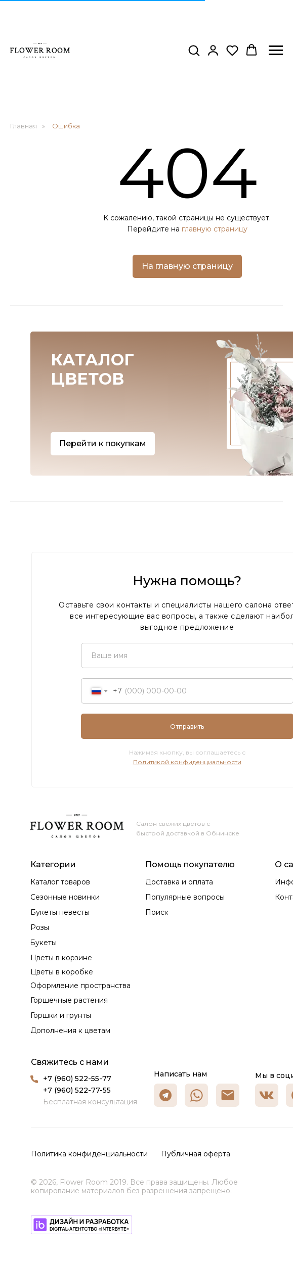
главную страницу (214, 228)
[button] (194, 50)
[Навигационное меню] (276, 50)
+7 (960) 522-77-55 (77, 1090)
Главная (23, 126)
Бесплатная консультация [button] (90, 1101)
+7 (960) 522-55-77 (77, 1078)
